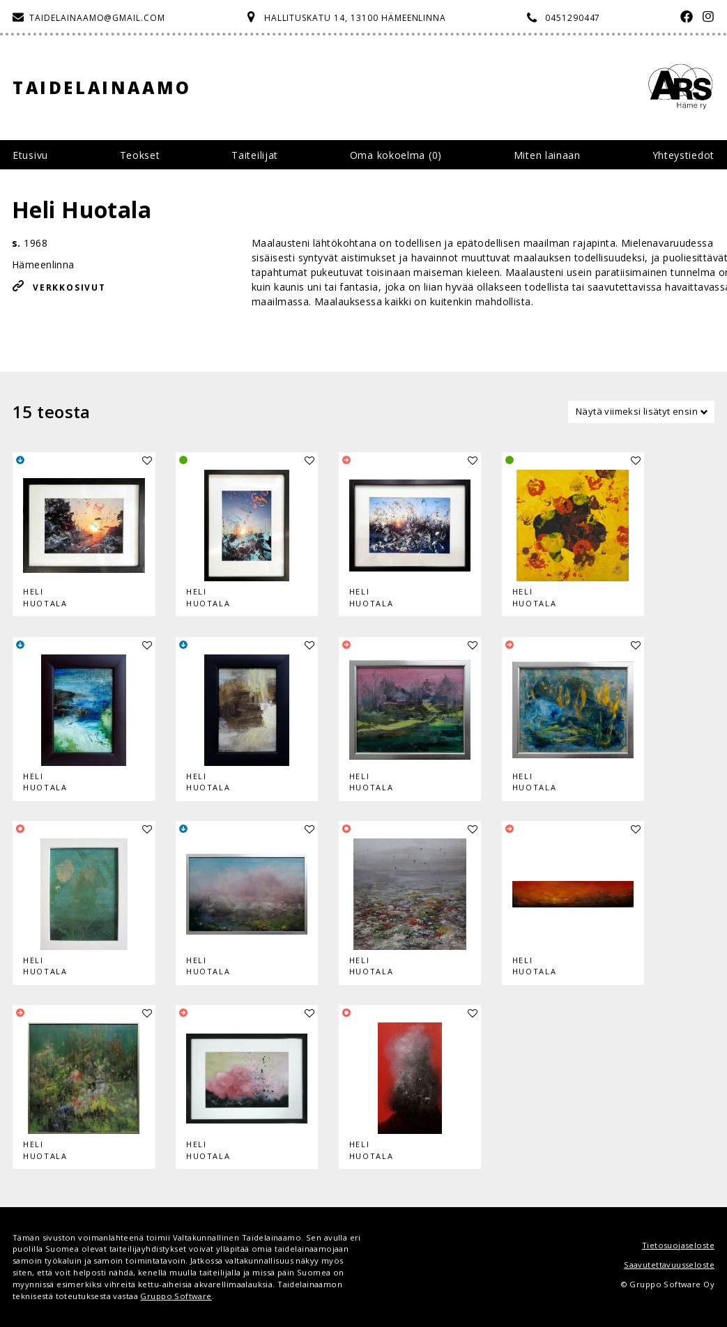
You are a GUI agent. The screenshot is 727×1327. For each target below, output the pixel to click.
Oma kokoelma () (396, 155)
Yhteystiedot (683, 155)
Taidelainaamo (102, 87)
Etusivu (30, 155)
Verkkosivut (69, 287)
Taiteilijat (254, 155)
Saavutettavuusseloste (669, 1264)
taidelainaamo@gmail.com (97, 18)
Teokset (140, 155)
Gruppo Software (175, 1296)
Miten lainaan (547, 155)
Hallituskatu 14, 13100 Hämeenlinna (355, 18)
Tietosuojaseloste (678, 1245)
